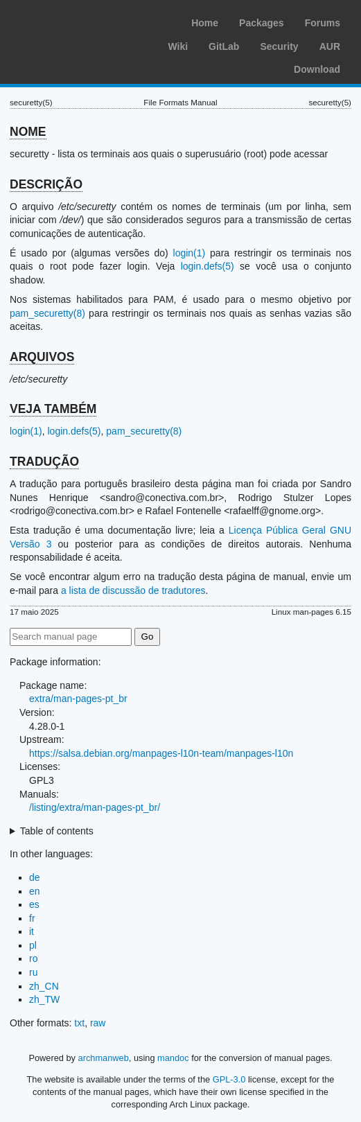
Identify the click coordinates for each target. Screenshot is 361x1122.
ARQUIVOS (42, 357)
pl (33, 945)
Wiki (178, 46)
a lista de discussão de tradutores (133, 590)
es (34, 904)
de (34, 877)
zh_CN (44, 986)
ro (33, 958)
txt (79, 1022)
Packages (261, 22)
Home (204, 22)
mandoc (173, 1058)
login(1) (189, 252)
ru (33, 972)
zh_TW (44, 999)
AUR (329, 46)
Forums (322, 22)
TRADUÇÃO (44, 461)
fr (32, 918)
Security (279, 46)
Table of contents (57, 830)
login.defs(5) (207, 266)
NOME (28, 132)
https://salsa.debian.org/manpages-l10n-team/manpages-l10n (161, 753)
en (34, 891)
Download (317, 69)
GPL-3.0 (229, 1079)
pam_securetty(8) (47, 313)
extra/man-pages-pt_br (78, 698)
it (31, 931)
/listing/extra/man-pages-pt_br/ (94, 807)
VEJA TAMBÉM (53, 409)
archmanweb (103, 1058)
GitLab (224, 46)
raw (98, 1022)
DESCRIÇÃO (46, 184)
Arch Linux (76, 21)
